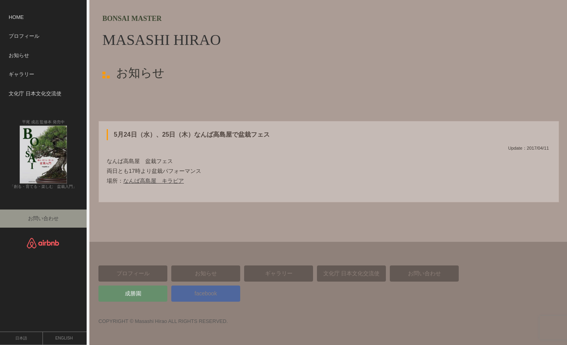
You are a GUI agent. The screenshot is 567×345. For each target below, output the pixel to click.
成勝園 (133, 293)
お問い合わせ (43, 218)
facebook (206, 293)
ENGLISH (64, 338)
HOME (16, 17)
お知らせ (19, 55)
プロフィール (24, 36)
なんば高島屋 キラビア (153, 181)
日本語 (21, 338)
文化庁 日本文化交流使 (35, 93)
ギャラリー (21, 74)
